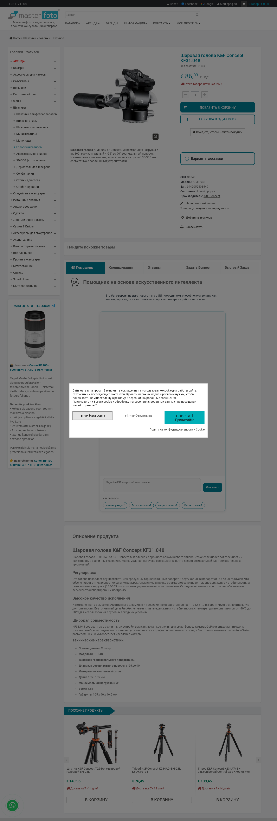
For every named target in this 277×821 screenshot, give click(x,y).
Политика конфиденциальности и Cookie (177, 429)
